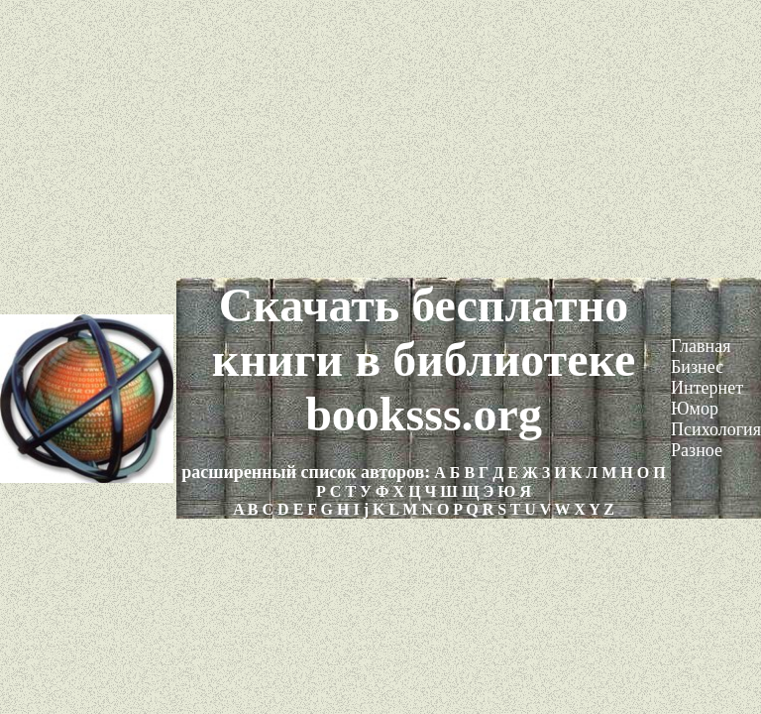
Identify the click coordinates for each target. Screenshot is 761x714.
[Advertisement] (380, 139)
